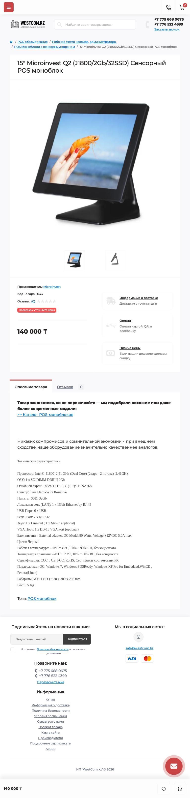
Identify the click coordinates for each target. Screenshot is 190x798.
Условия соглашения (50, 716)
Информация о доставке (138, 298)
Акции (50, 749)
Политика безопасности (53, 649)
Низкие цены (130, 348)
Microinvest (52, 287)
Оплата (125, 321)
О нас (50, 700)
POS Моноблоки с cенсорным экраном (44, 47)
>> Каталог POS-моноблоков (45, 414)
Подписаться (77, 639)
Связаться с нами (50, 721)
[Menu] (9, 7)
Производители (50, 738)
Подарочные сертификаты (50, 743)
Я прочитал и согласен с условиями (51, 651)
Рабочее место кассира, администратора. (84, 42)
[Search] (59, 25)
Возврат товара (51, 727)
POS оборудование (33, 42)
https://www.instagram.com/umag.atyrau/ (138, 637)
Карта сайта (50, 732)
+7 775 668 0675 (169, 19)
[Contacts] (168, 7)
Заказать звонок (166, 29)
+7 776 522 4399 (168, 24)
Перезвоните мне (50, 682)
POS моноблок (41, 598)
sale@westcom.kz (140, 648)
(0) (33, 301)
